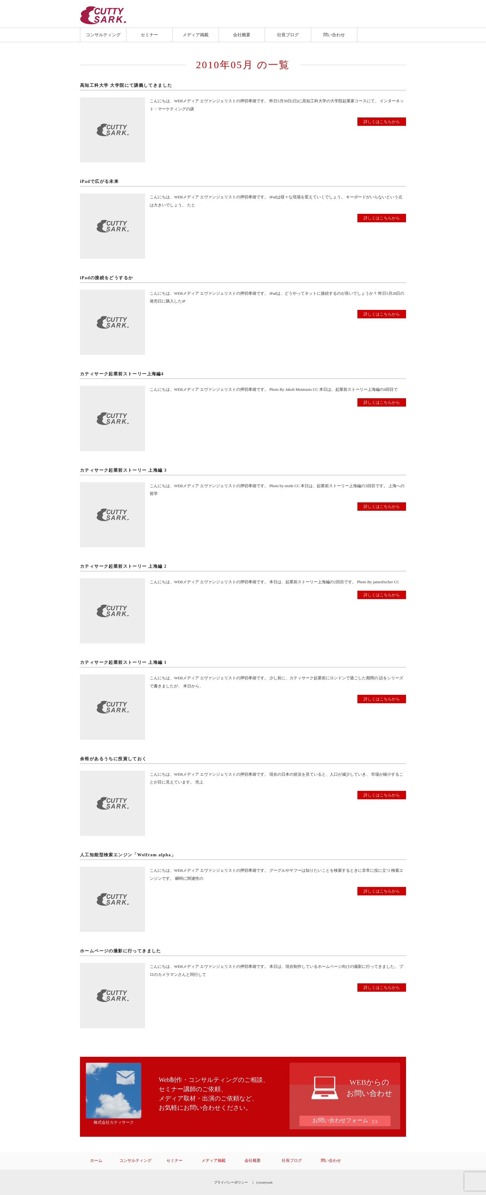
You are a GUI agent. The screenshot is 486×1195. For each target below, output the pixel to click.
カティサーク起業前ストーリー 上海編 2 (123, 566)
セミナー (149, 34)
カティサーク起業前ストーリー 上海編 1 (123, 662)
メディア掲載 (196, 34)
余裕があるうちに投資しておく (113, 758)
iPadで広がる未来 (99, 181)
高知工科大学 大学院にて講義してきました (126, 85)
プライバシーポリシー (231, 1182)
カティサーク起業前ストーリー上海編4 (122, 374)
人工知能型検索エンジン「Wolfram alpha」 (128, 855)
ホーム (96, 1160)
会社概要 (241, 34)
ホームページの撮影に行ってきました (120, 951)
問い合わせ (334, 34)
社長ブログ (288, 34)
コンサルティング (103, 34)
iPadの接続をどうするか (106, 278)
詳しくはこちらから (382, 121)
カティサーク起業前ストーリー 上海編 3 (123, 470)
